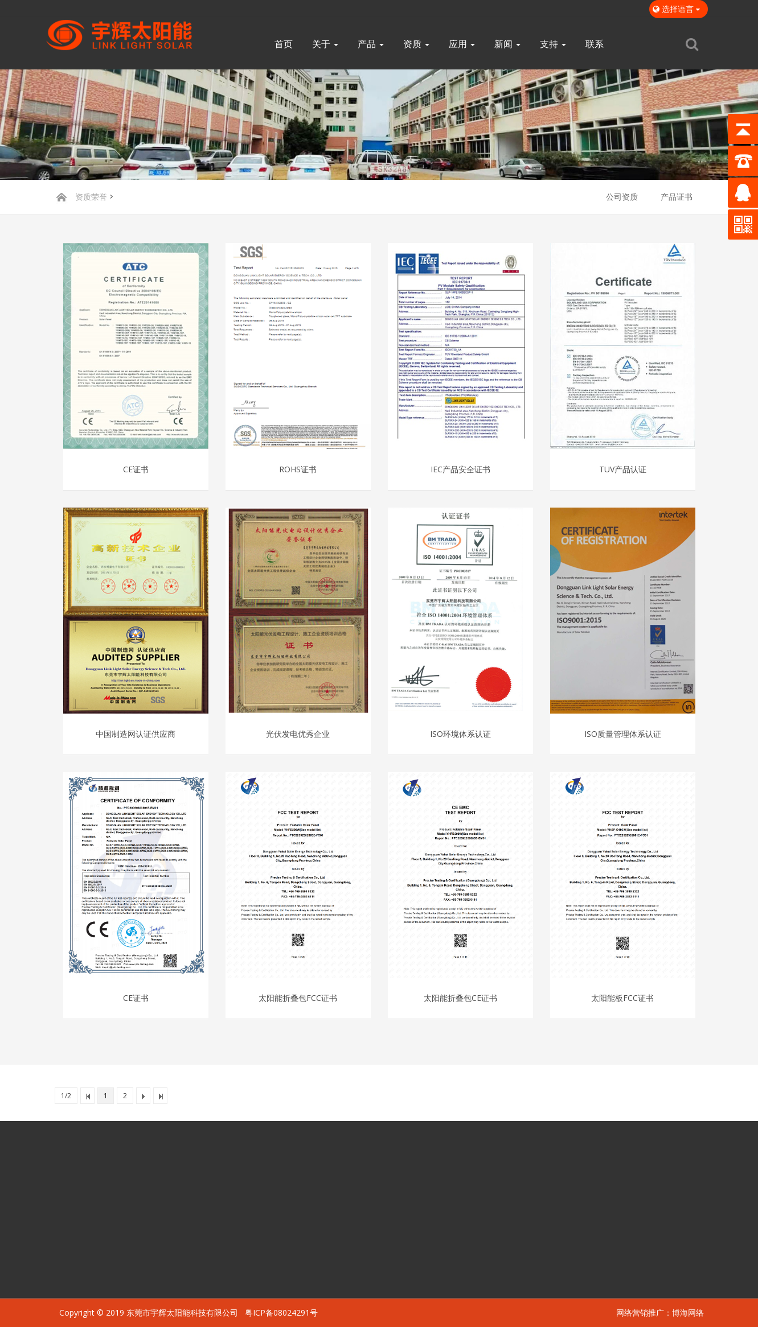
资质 (416, 44)
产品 (371, 44)
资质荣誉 (91, 196)
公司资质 (622, 196)
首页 (283, 44)
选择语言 (678, 8)
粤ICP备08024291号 (281, 1312)
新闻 (507, 44)
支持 (553, 44)
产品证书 (677, 196)
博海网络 (688, 1312)
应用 (462, 44)
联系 (594, 44)
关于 (325, 44)
